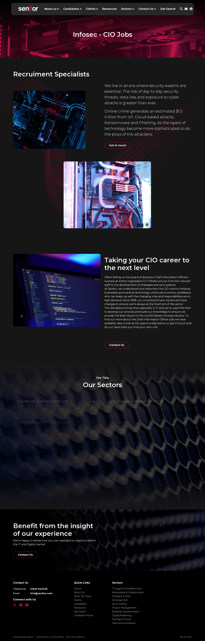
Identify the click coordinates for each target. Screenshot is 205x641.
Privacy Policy (57, 637)
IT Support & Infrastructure (127, 588)
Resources (109, 8)
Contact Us (145, 8)
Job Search (168, 8)
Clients (90, 8)
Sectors (126, 8)
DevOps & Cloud (121, 619)
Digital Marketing (121, 615)
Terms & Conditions (75, 637)
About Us (79, 592)
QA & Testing (119, 603)
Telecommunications (123, 623)
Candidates (71, 8)
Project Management (124, 607)
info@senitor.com (41, 593)
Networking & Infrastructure (128, 592)
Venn (189, 637)
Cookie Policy (42, 637)
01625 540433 (38, 588)
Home (77, 588)
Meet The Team (83, 596)
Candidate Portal (83, 615)
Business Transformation (125, 611)
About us (50, 8)
